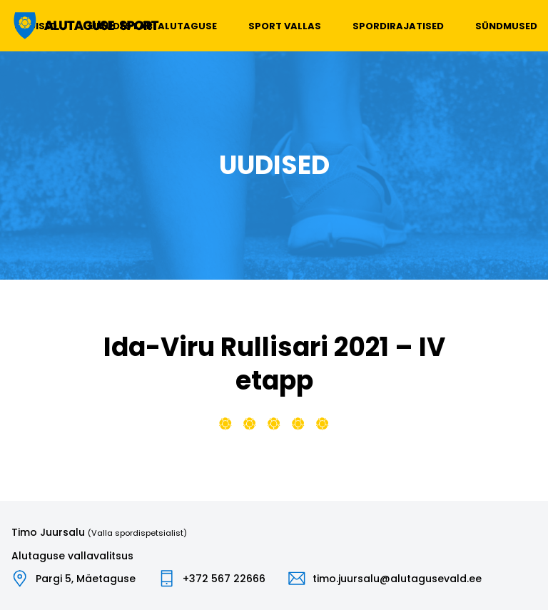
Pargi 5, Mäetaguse (86, 578)
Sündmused (506, 26)
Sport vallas (284, 26)
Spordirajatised (398, 26)
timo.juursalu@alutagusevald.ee (397, 578)
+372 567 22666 (224, 578)
